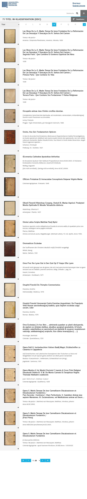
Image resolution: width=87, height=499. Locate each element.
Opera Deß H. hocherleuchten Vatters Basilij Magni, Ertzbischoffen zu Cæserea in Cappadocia (51, 348)
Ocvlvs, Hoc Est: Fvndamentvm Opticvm (39, 132)
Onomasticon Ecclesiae (32, 243)
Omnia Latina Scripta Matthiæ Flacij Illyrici (40, 222)
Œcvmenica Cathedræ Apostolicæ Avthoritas (41, 157)
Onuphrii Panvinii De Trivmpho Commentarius (41, 285)
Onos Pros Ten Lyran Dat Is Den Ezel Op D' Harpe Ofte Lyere (48, 263)
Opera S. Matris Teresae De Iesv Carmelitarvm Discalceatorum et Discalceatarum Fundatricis (49, 435)
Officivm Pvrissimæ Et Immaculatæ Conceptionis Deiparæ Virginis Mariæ (52, 179)
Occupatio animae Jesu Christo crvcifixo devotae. (43, 111)
